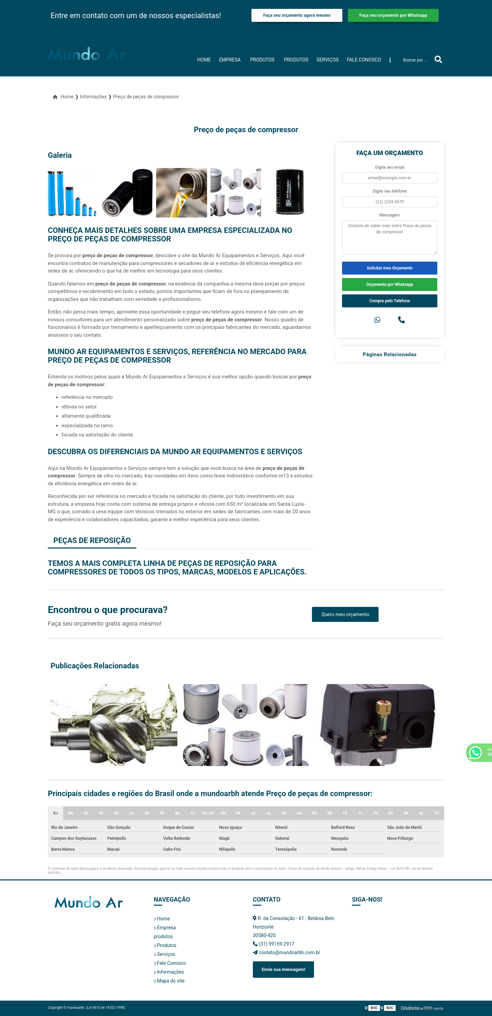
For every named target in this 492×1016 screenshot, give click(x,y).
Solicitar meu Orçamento (390, 268)
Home (204, 59)
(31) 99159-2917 (273, 944)
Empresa (230, 59)
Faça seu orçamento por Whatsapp (393, 15)
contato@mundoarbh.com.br (286, 952)
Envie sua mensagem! (283, 969)
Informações (169, 972)
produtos (262, 59)
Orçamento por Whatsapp (389, 284)
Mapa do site (169, 981)
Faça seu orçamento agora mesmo (296, 15)
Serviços (328, 59)
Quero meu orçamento (345, 614)
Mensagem (390, 215)
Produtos (296, 59)
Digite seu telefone (390, 191)
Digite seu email (389, 167)
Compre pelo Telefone (389, 300)
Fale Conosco (364, 59)
